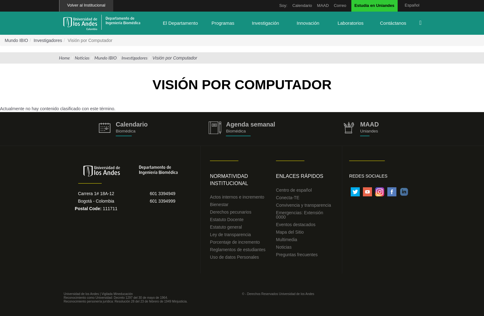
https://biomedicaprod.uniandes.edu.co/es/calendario (123, 129)
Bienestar (219, 204)
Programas (222, 23)
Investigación (265, 23)
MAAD (323, 5)
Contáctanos (393, 23)
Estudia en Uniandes (374, 5)
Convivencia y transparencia (303, 205)
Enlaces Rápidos (299, 176)
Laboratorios (351, 23)
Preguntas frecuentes (297, 254)
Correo (340, 5)
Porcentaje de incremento (235, 242)
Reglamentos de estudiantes (237, 249)
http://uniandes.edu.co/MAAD (361, 129)
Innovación (308, 23)
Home (64, 57)
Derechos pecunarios (230, 212)
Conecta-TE (287, 197)
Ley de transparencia (230, 234)
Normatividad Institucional (229, 180)
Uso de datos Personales (234, 257)
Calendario (302, 5)
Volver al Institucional (86, 5)
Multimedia (286, 239)
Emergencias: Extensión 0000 (299, 214)
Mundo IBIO (16, 40)
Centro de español (294, 190)
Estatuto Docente (226, 219)
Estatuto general (226, 227)
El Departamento (180, 23)
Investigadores (47, 40)
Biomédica (236, 131)
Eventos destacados (295, 224)
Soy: (283, 5)
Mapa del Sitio (290, 232)
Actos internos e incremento (237, 197)
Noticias (82, 57)
